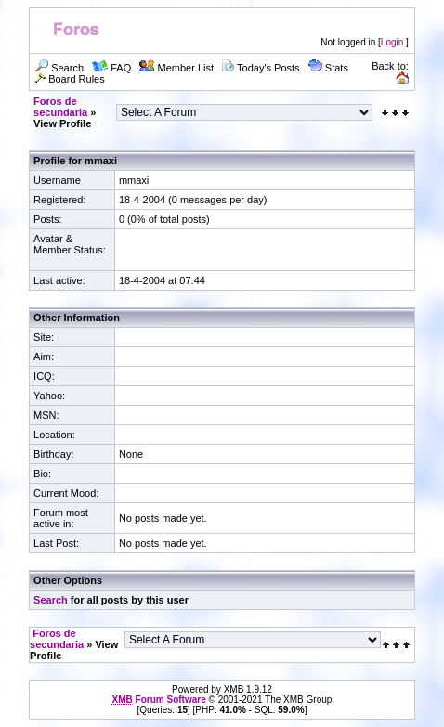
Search (50, 599)
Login (392, 42)
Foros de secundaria (60, 107)
